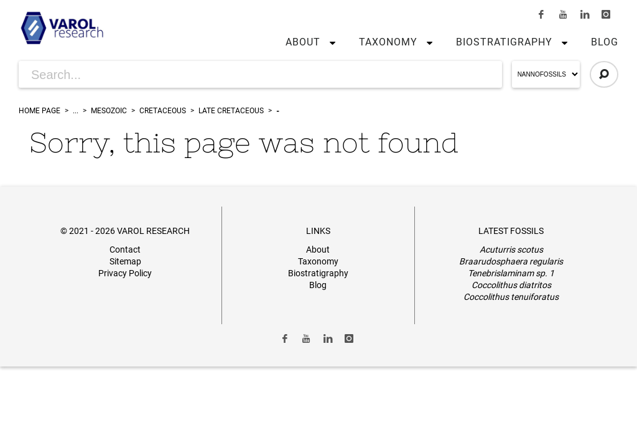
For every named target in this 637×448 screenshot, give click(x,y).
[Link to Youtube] (563, 14)
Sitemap (125, 261)
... (75, 110)
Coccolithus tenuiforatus (511, 297)
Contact (125, 249)
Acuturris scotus (511, 249)
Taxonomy (388, 42)
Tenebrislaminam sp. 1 (511, 273)
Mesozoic (109, 110)
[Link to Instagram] (606, 14)
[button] (329, 42)
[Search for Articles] (260, 74)
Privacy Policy (125, 273)
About (303, 42)
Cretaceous (162, 110)
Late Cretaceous (231, 110)
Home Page (39, 110)
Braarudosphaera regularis (511, 261)
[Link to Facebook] (542, 14)
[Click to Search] (604, 74)
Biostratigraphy (504, 42)
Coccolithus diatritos (511, 285)
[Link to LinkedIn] (585, 14)
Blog (604, 42)
